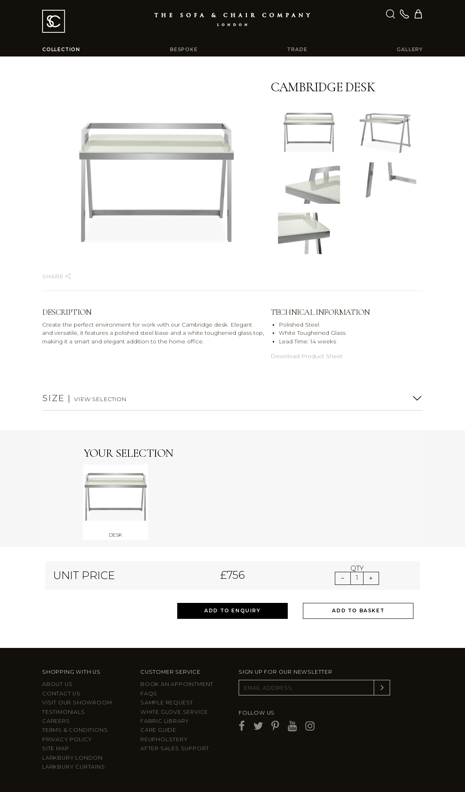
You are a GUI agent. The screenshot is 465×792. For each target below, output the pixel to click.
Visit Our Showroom (77, 702)
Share (56, 276)
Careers (56, 721)
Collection (61, 49)
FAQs (148, 693)
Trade (297, 49)
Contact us (61, 693)
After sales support (174, 748)
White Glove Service (174, 712)
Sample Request (166, 702)
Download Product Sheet (307, 356)
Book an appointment (176, 684)
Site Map (55, 748)
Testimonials (63, 712)
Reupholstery (164, 739)
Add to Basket (358, 610)
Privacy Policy (67, 739)
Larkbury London (72, 758)
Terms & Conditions (75, 730)
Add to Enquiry (232, 610)
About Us (57, 684)
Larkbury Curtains (73, 767)
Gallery (410, 49)
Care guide (158, 730)
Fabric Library (164, 721)
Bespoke (184, 49)
